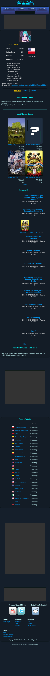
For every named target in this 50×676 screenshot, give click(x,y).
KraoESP (17, 475)
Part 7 (33, 331)
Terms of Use (31, 625)
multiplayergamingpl (20, 427)
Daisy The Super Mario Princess (24, 430)
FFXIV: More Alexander (33, 264)
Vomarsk (17, 504)
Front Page (6, 622)
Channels (18, 622)
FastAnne (17, 485)
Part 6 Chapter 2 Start (33, 304)
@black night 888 (20, 456)
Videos (25, 90)
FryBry (17, 466)
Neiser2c (17, 459)
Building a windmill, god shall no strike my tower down (33, 197)
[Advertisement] (25, 22)
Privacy (30, 623)
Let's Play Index (8, 636)
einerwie (17, 472)
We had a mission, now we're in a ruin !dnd (33, 292)
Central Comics (19, 449)
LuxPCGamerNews (20, 482)
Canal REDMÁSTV (20, 453)
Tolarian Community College (23, 498)
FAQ (29, 622)
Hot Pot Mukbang (33, 318)
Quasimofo (18, 440)
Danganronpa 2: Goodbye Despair (28, 232)
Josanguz (17, 495)
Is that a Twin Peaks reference (33, 238)
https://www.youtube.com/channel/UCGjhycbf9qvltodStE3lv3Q (29, 85)
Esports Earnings (8, 634)
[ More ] (25, 184)
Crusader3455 (19, 462)
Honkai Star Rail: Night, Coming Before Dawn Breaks (33, 279)
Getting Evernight (33, 250)
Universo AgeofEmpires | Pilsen (24, 437)
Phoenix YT (18, 469)
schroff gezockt (19, 443)
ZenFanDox (18, 479)
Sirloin (16, 433)
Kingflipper (18, 491)
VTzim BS (17, 501)
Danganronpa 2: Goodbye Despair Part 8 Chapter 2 (33, 210)
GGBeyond (6, 633)
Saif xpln (17, 446)
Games (33, 90)
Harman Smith (19, 488)
